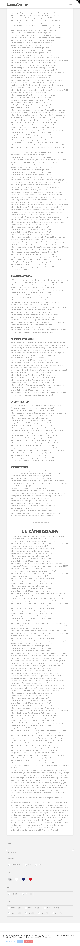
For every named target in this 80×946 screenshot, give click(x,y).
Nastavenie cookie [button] (9, 941)
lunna (43, 913)
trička (57, 913)
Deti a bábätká (15, 865)
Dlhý (12, 894)
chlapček (14, 908)
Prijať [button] (20, 941)
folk (29, 913)
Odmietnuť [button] (28, 941)
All (10, 879)
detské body (32, 908)
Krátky (27, 894)
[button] (70, 4)
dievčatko (14, 913)
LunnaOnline (17, 4)
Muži (29, 865)
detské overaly (52, 908)
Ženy (40, 865)
